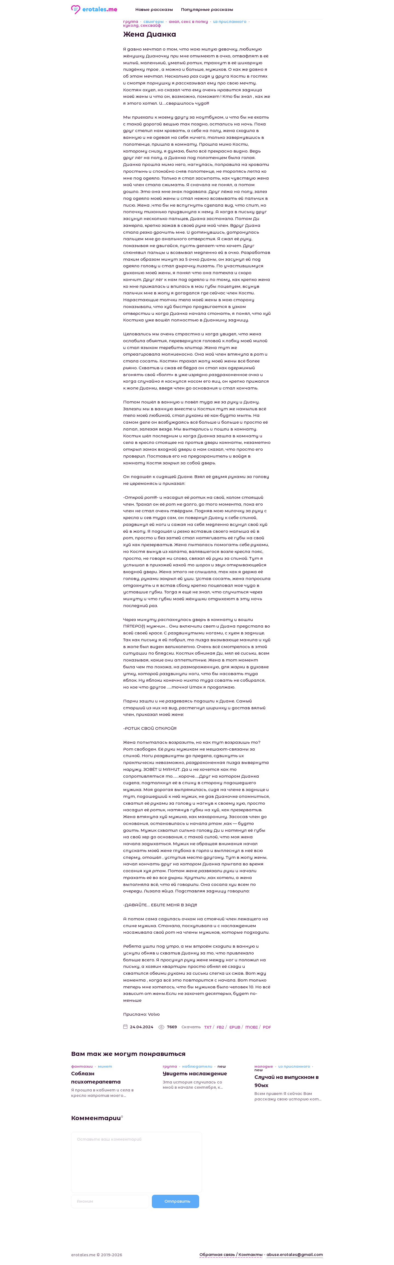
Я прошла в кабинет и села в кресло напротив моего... (102, 1093)
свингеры (153, 22)
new (222, 1066)
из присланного (230, 22)
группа (130, 22)
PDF (267, 1027)
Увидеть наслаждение (195, 1074)
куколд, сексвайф (142, 25)
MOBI (251, 1027)
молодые (263, 1066)
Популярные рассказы (207, 9)
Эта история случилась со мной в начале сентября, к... (193, 1085)
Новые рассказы (154, 9)
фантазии (82, 1066)
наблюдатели (197, 1066)
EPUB (234, 1027)
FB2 (220, 1027)
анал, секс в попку (188, 22)
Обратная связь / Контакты (231, 1254)
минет (105, 1066)
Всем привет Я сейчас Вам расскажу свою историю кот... (287, 1096)
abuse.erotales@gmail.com (294, 1254)
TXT (208, 1027)
